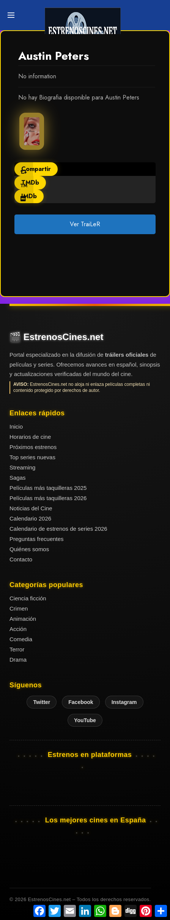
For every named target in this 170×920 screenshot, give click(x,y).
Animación (22, 618)
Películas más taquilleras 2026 (48, 498)
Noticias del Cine (30, 508)
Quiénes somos (29, 549)
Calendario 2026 (30, 518)
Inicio (16, 426)
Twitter (41, 702)
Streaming (22, 467)
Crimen (18, 608)
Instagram (124, 702)
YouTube (85, 720)
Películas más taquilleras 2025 (48, 488)
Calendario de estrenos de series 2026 (58, 528)
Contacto (20, 559)
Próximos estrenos (33, 447)
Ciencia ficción (27, 598)
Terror (16, 649)
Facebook (80, 702)
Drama (18, 659)
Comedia (20, 639)
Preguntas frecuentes (36, 539)
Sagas (17, 477)
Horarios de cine (30, 437)
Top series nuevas (32, 457)
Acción (18, 629)
